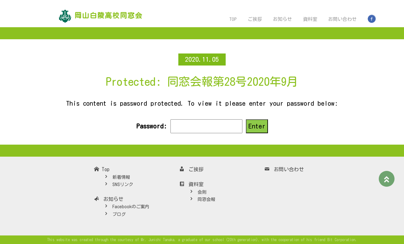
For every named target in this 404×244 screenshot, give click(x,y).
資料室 (310, 19)
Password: (189, 126)
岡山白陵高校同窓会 (108, 15)
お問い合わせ (342, 19)
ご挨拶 (255, 19)
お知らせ (282, 19)
